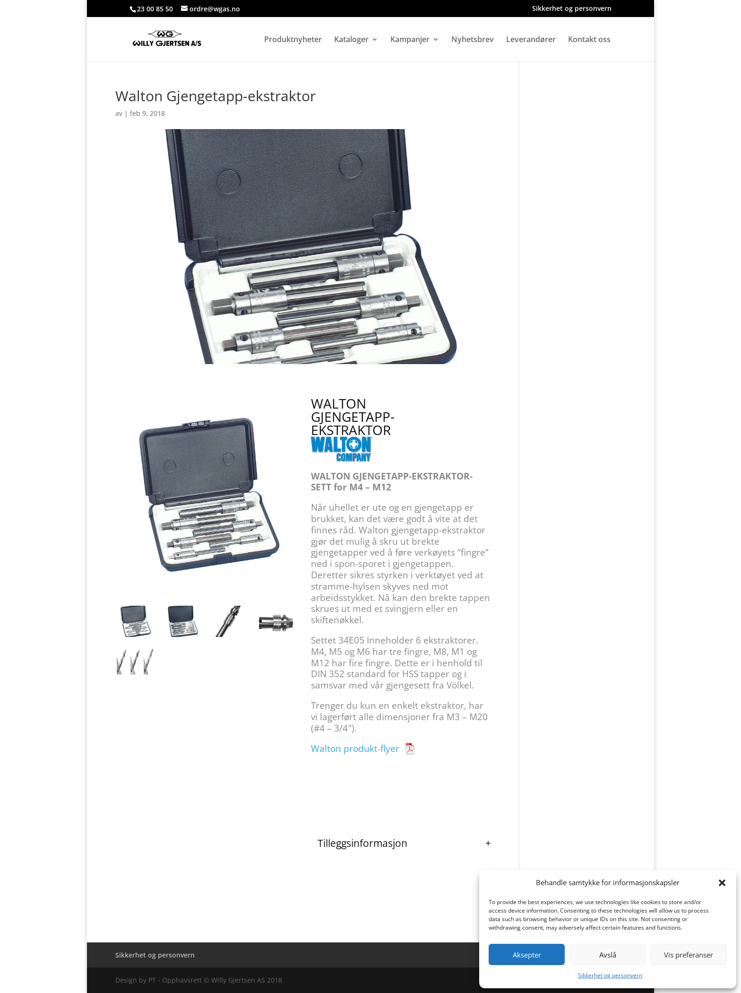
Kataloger (351, 40)
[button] (722, 883)
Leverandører (531, 40)
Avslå (607, 954)
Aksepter (527, 954)
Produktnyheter (293, 40)
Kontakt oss (589, 40)
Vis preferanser (688, 954)
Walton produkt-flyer (355, 749)
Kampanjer (410, 40)
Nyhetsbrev (472, 40)
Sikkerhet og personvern (610, 975)
